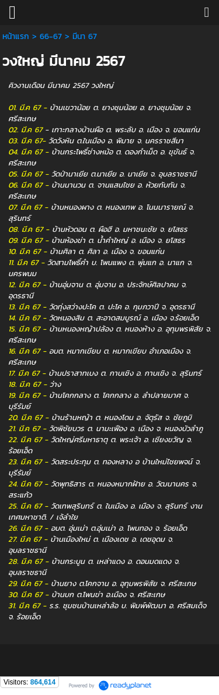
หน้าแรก (15, 36)
